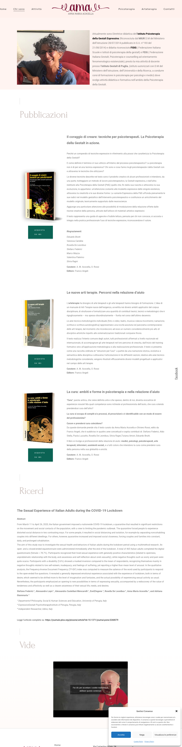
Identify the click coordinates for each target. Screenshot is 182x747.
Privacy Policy (149, 741)
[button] (176, 711)
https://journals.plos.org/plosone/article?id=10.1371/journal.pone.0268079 (81, 620)
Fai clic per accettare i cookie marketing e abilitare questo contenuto (90, 689)
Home (57, 744)
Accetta (121, 735)
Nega (142, 735)
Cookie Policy (138, 741)
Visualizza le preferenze (165, 735)
